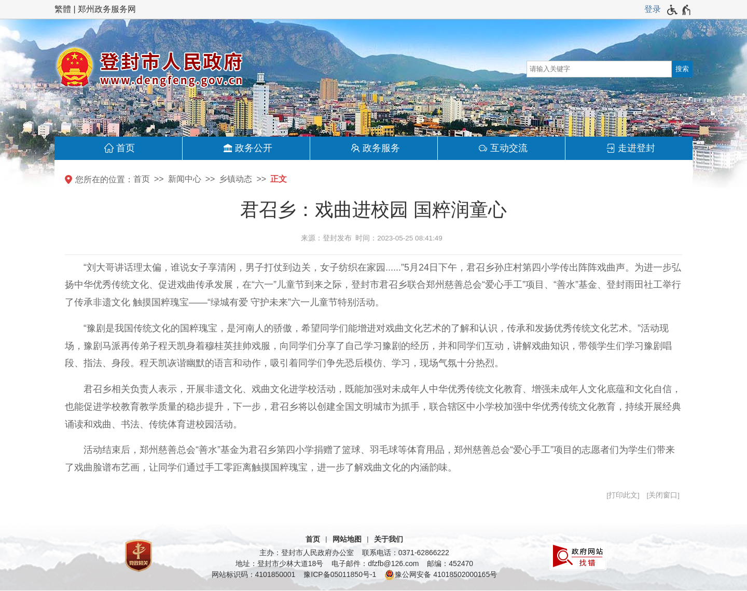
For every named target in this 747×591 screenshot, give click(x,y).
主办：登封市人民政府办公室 (306, 552)
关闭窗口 (662, 495)
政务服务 (381, 148)
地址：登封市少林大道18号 (280, 563)
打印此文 (623, 495)
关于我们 (388, 539)
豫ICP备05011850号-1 (339, 574)
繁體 (62, 9)
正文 (278, 178)
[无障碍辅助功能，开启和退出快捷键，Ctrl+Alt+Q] (679, 10)
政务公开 (253, 148)
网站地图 (347, 539)
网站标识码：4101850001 (254, 574)
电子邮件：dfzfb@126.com (375, 563)
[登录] (652, 9)
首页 (125, 148)
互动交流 (509, 148)
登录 (652, 9)
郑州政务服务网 (107, 9)
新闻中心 (184, 178)
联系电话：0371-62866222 (405, 552)
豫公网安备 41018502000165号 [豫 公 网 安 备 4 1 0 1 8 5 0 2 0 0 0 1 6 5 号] (440, 575)
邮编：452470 (450, 563)
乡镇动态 (235, 178)
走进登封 (636, 148)
